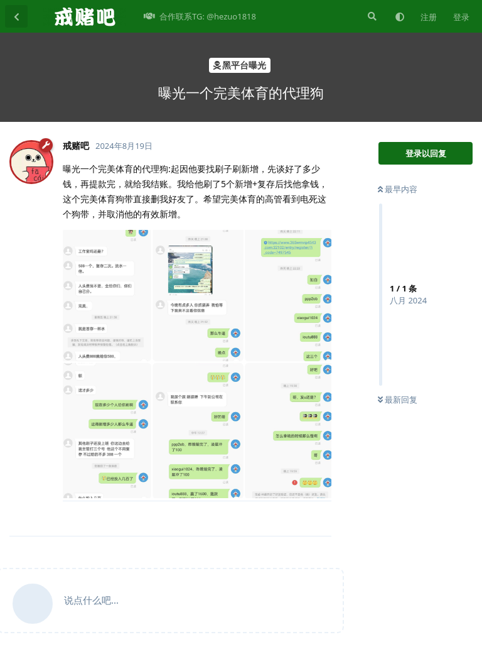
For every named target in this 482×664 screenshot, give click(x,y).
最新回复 (397, 399)
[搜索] (371, 16)
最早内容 (397, 189)
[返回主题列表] (16, 16)
